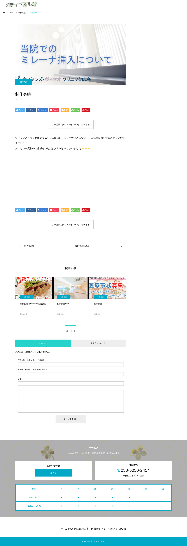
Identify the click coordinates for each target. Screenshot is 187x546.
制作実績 (23, 82)
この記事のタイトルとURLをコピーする (70, 124)
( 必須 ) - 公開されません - (32, 369)
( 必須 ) (31, 360)
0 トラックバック (98, 343)
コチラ (53, 472)
